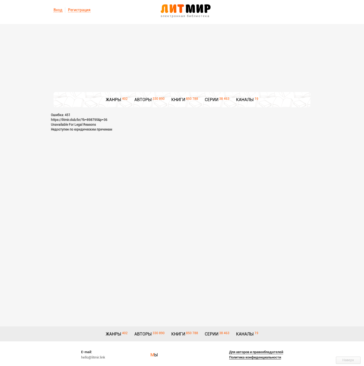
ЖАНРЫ (113, 99)
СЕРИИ (211, 99)
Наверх (348, 360)
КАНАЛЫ (245, 99)
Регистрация (79, 10)
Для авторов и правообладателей (256, 352)
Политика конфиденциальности (255, 357)
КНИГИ (178, 99)
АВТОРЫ (143, 99)
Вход (58, 10)
